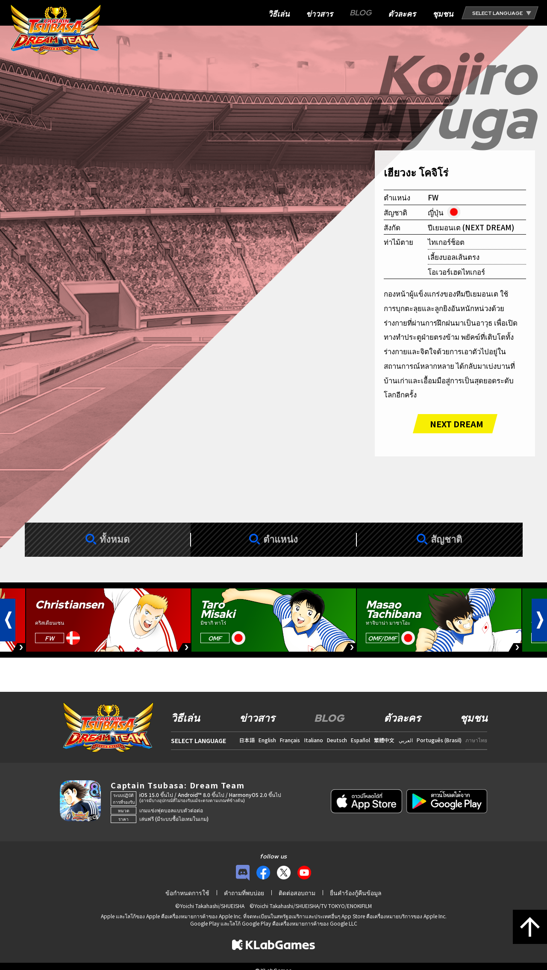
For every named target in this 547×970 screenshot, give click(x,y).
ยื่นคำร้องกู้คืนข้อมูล (356, 893)
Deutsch (337, 740)
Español (360, 740)
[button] (7, 620)
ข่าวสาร (319, 14)
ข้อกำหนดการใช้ (187, 893)
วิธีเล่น (278, 14)
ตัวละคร (402, 14)
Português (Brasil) (439, 740)
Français (290, 740)
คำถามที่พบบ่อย (244, 893)
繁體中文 (384, 740)
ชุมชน (442, 14)
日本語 (247, 740)
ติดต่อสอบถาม (297, 893)
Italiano (313, 740)
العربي (406, 740)
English (267, 740)
